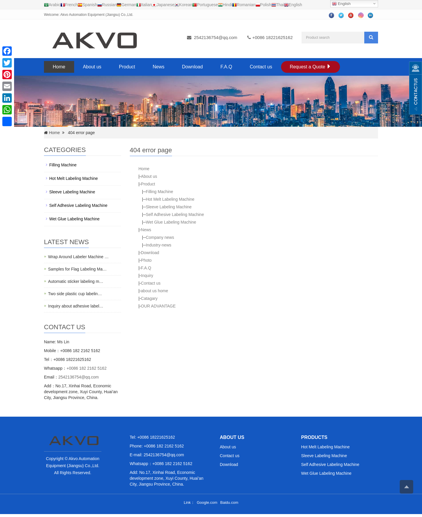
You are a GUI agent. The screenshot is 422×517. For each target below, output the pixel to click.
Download (192, 66)
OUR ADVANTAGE (158, 306)
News (158, 66)
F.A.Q (226, 66)
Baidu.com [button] (229, 502)
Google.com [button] (207, 502)
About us (92, 66)
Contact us (261, 66)
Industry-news (158, 245)
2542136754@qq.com (215, 37)
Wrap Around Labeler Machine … (78, 256)
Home (59, 66)
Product (127, 66)
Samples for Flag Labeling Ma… (77, 269)
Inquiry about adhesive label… (75, 306)
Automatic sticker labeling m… (75, 281)
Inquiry (147, 275)
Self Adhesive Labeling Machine (175, 214)
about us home (154, 290)
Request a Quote (310, 66)
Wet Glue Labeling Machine (171, 222)
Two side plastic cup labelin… (75, 293)
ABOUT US (232, 437)
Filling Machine (159, 191)
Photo (146, 260)
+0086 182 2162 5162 (87, 368)
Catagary (149, 298)
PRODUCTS (314, 437)
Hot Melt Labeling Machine (170, 199)
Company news (160, 237)
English (341, 3)
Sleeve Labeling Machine (168, 207)
